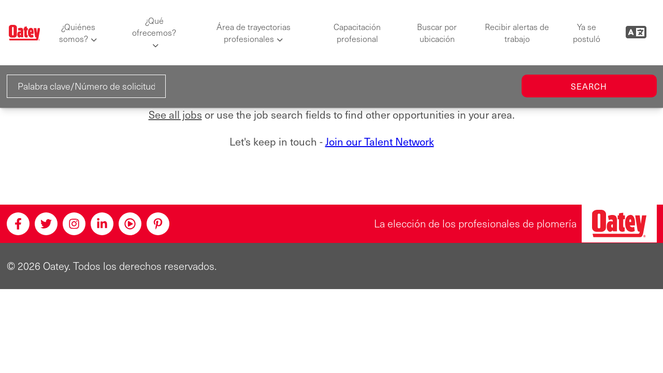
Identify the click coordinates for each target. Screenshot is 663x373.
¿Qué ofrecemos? (154, 26)
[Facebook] (18, 223)
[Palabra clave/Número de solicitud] (86, 86)
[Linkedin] (102, 223)
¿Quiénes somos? (77, 32)
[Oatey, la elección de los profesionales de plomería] (619, 223)
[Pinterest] (158, 223)
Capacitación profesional (357, 32)
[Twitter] (46, 223)
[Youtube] (130, 223)
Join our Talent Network (379, 141)
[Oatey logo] (24, 33)
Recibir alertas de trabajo (517, 32)
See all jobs (175, 114)
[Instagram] (74, 223)
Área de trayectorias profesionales (254, 32)
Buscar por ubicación (437, 32)
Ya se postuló (586, 32)
